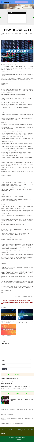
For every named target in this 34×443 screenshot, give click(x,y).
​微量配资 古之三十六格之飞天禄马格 (9, 406)
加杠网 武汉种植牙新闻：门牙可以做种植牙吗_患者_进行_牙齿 (14, 388)
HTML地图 (23, 437)
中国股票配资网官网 (21, 429)
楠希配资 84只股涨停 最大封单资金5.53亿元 (10, 378)
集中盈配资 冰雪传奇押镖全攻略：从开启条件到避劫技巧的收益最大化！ (17, 300)
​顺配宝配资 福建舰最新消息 (7, 414)
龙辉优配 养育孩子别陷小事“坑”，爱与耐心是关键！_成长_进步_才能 (15, 386)
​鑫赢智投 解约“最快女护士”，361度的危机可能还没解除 (13, 423)
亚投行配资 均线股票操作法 (7, 381)
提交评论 (4, 369)
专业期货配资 (29, 429)
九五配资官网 (12, 429)
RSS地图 (19, 437)
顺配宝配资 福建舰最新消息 (7, 383)
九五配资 (4, 429)
